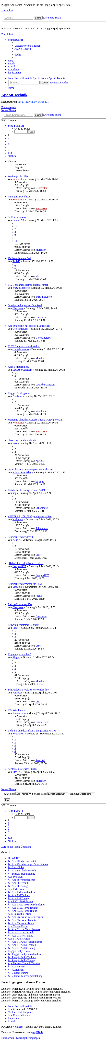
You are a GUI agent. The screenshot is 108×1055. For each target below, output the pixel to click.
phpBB (18, 1026)
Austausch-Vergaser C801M (23, 768)
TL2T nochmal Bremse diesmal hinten (28, 284)
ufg (37, 276)
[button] (16, 125)
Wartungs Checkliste (19, 176)
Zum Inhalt (7, 10)
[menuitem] (27, 45)
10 (15, 237)
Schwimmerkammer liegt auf (23, 624)
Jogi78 (39, 595)
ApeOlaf (40, 461)
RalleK (16, 261)
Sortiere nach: (50, 793)
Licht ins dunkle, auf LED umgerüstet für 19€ (32, 730)
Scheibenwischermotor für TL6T (25, 583)
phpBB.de (37, 1032)
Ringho (16, 657)
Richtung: (82, 793)
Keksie (16, 539)
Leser (38, 554)
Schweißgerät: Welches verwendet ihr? (28, 689)
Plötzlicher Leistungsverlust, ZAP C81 (28, 490)
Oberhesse (18, 308)
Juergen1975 (19, 566)
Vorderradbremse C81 (19, 258)
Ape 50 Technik (14, 95)
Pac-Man (17, 396)
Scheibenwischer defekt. (21, 537)
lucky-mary (31, 101)
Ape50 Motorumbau (18, 366)
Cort (38, 701)
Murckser (41, 249)
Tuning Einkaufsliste (19, 196)
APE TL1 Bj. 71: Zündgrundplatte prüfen (29, 516)
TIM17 (16, 771)
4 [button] (8, 144)
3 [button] (8, 141)
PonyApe (17, 692)
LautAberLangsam (22, 369)
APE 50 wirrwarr (17, 217)
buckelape (17, 519)
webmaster (18, 179)
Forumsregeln (8, 107)
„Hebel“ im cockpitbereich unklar (25, 563)
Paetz (21, 101)
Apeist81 (40, 760)
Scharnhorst (42, 507)
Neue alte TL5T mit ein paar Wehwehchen (30, 469)
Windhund (41, 411)
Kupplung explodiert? (19, 654)
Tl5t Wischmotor (17, 710)
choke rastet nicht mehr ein (22, 440)
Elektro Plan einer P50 (20, 604)
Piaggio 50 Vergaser (18, 393)
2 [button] (8, 138)
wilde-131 (43, 101)
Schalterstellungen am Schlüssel (25, 305)
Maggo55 (17, 586)
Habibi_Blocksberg (22, 472)
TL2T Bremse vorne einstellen (24, 346)
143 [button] (10, 153)
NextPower (18, 733)
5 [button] (8, 147)
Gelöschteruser (20, 328)
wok (14, 443)
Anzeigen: (17, 793)
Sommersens (19, 713)
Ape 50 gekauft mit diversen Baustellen (29, 325)
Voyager (40, 481)
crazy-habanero (20, 287)
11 (15, 240)
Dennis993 (18, 220)
